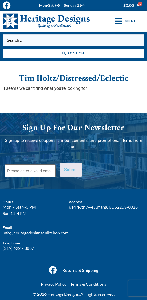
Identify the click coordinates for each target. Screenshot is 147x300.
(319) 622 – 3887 (18, 248)
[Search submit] (73, 53)
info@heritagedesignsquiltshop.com (35, 232)
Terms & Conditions (88, 283)
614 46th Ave (81, 206)
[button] (122, 21)
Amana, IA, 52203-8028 (116, 206)
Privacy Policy (53, 283)
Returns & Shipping (80, 270)
